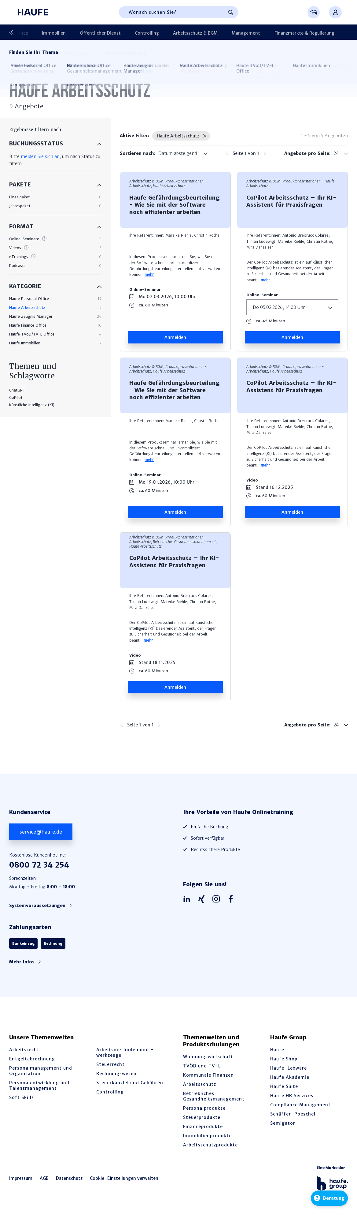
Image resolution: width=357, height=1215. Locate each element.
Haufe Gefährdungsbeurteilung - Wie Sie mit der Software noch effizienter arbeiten (174, 205)
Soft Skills (21, 1097)
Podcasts (17, 265)
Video (252, 480)
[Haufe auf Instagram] (217, 899)
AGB (44, 1178)
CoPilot (15, 397)
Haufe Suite (284, 1086)
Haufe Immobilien (24, 343)
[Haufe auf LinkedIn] (188, 899)
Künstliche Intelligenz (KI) (31, 405)
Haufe (277, 1049)
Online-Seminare (24, 239)
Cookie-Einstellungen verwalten (124, 1178)
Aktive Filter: (134, 135)
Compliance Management (300, 1105)
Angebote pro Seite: (307, 153)
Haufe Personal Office (29, 298)
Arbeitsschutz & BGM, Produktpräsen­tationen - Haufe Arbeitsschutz (290, 183)
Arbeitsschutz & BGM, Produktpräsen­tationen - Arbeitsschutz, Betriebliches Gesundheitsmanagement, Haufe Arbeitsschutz (173, 542)
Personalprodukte (204, 1108)
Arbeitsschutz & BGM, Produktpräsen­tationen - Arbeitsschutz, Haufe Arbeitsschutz (168, 183)
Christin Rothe (206, 235)
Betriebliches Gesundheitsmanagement (214, 1096)
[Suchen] (230, 12)
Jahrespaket (19, 206)
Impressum (20, 1178)
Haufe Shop (283, 1059)
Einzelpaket (19, 197)
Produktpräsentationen (323, 32)
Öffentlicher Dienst (74, 32)
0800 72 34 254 (39, 865)
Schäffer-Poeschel (292, 1114)
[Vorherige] (13, 32)
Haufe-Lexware (288, 1068)
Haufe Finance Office (27, 325)
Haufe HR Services (291, 1095)
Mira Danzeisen (260, 247)
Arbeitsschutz (199, 1084)
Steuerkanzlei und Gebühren (129, 1083)
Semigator (282, 1123)
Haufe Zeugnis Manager (31, 316)
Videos (15, 248)
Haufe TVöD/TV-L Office (31, 334)
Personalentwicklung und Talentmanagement (39, 1085)
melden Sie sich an (40, 156)
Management (205, 32)
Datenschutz (69, 1178)
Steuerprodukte (201, 1117)
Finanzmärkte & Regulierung (259, 32)
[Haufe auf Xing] (203, 899)
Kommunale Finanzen (208, 1075)
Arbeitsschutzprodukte (210, 1145)
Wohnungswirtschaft (208, 1056)
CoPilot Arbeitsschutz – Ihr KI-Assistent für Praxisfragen (291, 201)
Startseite (19, 53)
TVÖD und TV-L (202, 1066)
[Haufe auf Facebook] (232, 899)
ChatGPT (17, 390)
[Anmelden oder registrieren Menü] (335, 12)
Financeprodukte (203, 1126)
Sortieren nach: (137, 153)
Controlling (116, 32)
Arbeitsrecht (24, 1049)
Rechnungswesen (116, 1073)
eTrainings (18, 256)
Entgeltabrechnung (32, 1059)
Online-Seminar (145, 289)
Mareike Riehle (178, 235)
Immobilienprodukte (207, 1135)
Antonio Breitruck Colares (305, 235)
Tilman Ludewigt (260, 241)
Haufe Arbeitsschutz (27, 307)
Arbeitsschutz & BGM (160, 32)
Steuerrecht (110, 1064)
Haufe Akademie (289, 1077)
